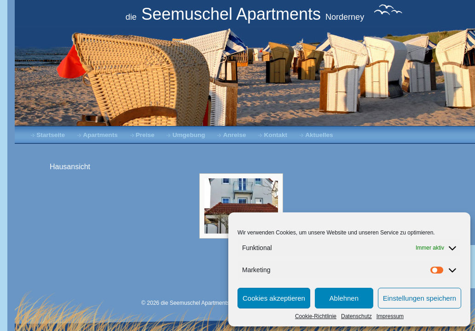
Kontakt (276, 134)
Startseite (50, 134)
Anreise (234, 134)
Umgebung (189, 134)
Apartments (100, 134)
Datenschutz (356, 316)
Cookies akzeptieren (274, 298)
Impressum (390, 316)
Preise (145, 134)
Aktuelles (319, 134)
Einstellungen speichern (419, 298)
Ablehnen (344, 298)
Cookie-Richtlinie (315, 316)
